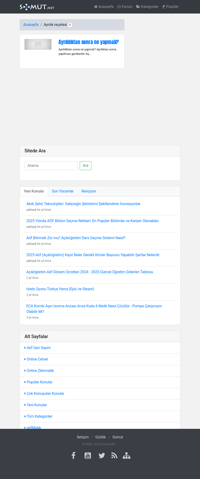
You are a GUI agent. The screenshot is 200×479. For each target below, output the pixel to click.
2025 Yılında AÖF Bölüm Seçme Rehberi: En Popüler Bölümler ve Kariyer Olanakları (92, 221)
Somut (117, 437)
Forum (124, 6)
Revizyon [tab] (89, 191)
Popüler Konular (38, 382)
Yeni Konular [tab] (34, 191)
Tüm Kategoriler (38, 416)
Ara (85, 165)
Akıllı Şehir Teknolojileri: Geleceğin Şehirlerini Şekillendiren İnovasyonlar (83, 204)
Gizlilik (100, 437)
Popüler (170, 6)
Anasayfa (104, 6)
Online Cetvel (36, 359)
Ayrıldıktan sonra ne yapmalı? (89, 42)
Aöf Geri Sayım (37, 348)
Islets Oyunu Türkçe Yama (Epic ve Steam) (60, 289)
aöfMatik (32, 428)
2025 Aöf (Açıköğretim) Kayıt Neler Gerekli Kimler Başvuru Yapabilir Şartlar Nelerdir (92, 255)
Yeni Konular (35, 405)
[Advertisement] (100, 106)
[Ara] (51, 165)
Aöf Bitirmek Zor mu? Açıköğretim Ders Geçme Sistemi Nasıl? (75, 238)
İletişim (83, 437)
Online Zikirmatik (39, 370)
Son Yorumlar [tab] (63, 191)
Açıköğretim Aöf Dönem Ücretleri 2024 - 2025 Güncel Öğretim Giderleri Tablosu (89, 272)
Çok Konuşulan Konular (44, 393)
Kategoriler (147, 6)
